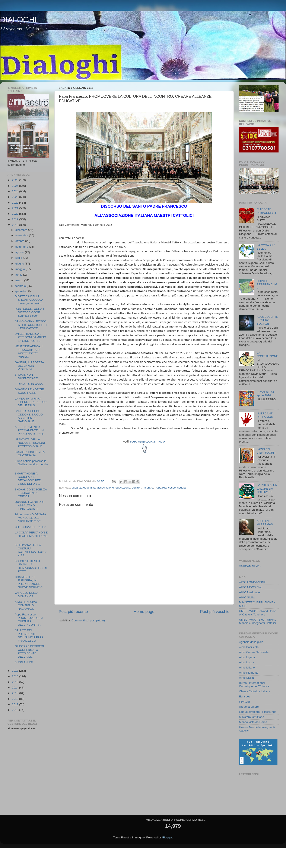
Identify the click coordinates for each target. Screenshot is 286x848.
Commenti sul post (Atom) (88, 620)
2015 (15, 682)
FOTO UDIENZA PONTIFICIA (147, 441)
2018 (15, 225)
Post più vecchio (214, 611)
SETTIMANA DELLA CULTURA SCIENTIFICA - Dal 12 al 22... (31, 550)
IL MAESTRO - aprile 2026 (266, 393)
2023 (15, 196)
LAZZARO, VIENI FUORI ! (266, 451)
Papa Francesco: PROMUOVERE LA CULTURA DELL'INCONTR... (29, 620)
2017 (15, 670)
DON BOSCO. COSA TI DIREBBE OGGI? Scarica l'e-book (30, 312)
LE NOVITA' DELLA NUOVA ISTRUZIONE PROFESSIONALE (30, 443)
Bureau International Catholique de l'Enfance (254, 684)
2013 (15, 693)
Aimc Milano (247, 667)
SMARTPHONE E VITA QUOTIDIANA (30, 453)
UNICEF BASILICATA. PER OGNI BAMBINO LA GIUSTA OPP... (30, 337)
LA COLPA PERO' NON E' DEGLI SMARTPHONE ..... (31, 536)
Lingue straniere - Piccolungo (257, 711)
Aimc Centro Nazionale (253, 652)
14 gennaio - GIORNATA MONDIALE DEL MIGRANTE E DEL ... (30, 518)
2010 (15, 709)
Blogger (167, 837)
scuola (181, 487)
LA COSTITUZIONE (267, 354)
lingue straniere (249, 706)
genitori (136, 487)
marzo (19, 280)
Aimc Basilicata (249, 647)
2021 (15, 208)
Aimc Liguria (247, 657)
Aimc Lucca (246, 662)
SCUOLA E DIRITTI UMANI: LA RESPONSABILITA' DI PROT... (31, 566)
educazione (122, 487)
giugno (20, 263)
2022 (15, 202)
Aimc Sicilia (246, 677)
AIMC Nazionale (249, 592)
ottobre (20, 241)
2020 (15, 213)
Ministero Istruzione (251, 717)
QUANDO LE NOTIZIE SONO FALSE (29, 391)
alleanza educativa (84, 487)
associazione (105, 487)
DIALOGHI (18, 19)
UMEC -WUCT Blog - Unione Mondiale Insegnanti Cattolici (257, 621)
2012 (15, 698)
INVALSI (244, 701)
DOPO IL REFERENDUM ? (267, 284)
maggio (20, 269)
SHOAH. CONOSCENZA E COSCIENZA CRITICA (31, 493)
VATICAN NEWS (250, 566)
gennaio (20, 291)
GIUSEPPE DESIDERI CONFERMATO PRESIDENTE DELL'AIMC (29, 651)
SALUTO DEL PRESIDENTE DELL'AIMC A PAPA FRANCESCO (29, 635)
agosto (20, 252)
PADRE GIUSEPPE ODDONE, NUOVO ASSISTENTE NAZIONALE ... (29, 416)
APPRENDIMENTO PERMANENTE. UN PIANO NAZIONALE (29, 430)
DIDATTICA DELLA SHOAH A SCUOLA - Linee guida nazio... (30, 300)
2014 (15, 687)
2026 (15, 180)
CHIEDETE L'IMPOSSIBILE (267, 211)
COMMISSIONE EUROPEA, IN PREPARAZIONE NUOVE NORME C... (30, 582)
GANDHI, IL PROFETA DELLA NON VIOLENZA (29, 366)
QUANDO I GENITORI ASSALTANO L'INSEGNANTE (29, 505)
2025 (15, 185)
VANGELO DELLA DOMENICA (26, 594)
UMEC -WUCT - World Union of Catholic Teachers (257, 612)
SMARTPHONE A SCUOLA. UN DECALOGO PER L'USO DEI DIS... (28, 479)
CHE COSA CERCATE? (30, 527)
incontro (148, 487)
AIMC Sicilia (247, 597)
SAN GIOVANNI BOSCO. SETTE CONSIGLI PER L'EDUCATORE (31, 325)
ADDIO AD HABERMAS (265, 522)
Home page (144, 611)
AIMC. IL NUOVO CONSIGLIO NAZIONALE (26, 605)
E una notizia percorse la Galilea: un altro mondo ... (31, 464)
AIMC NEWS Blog (250, 587)
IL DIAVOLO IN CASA (29, 383)
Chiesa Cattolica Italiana (254, 691)
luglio (19, 257)
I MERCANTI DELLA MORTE (267, 415)
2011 (15, 704)
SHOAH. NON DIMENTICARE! (27, 376)
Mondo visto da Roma (253, 722)
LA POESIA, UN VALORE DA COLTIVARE (267, 488)
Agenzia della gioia (251, 642)
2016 (15, 676)
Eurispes (244, 696)
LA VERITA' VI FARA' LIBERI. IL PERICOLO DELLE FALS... (31, 402)
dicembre (21, 229)
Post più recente (73, 611)
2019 (15, 219)
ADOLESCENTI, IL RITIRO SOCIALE (267, 320)
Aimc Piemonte (248, 672)
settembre (22, 246)
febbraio (21, 285)
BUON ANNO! (24, 662)
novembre (22, 235)
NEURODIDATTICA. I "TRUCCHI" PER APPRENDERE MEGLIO (28, 351)
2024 (15, 191)
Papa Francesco (165, 487)
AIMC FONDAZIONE (252, 582)
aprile (19, 274)
